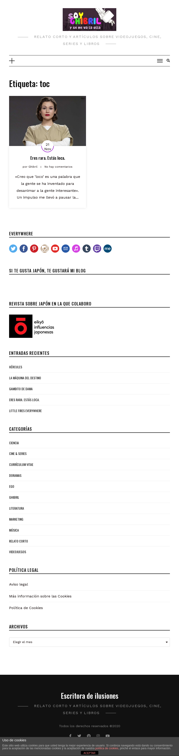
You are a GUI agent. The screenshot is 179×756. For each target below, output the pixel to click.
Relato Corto (18, 541)
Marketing (16, 519)
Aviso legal (18, 584)
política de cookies (106, 748)
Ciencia (14, 442)
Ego (11, 486)
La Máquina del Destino (25, 377)
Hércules (15, 366)
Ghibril (14, 497)
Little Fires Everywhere (25, 410)
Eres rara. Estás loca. (47, 158)
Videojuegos (17, 551)
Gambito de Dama (21, 388)
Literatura (16, 508)
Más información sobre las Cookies (40, 596)
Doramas (15, 475)
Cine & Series (18, 453)
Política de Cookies (26, 608)
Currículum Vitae (21, 464)
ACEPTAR (89, 753)
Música (14, 530)
